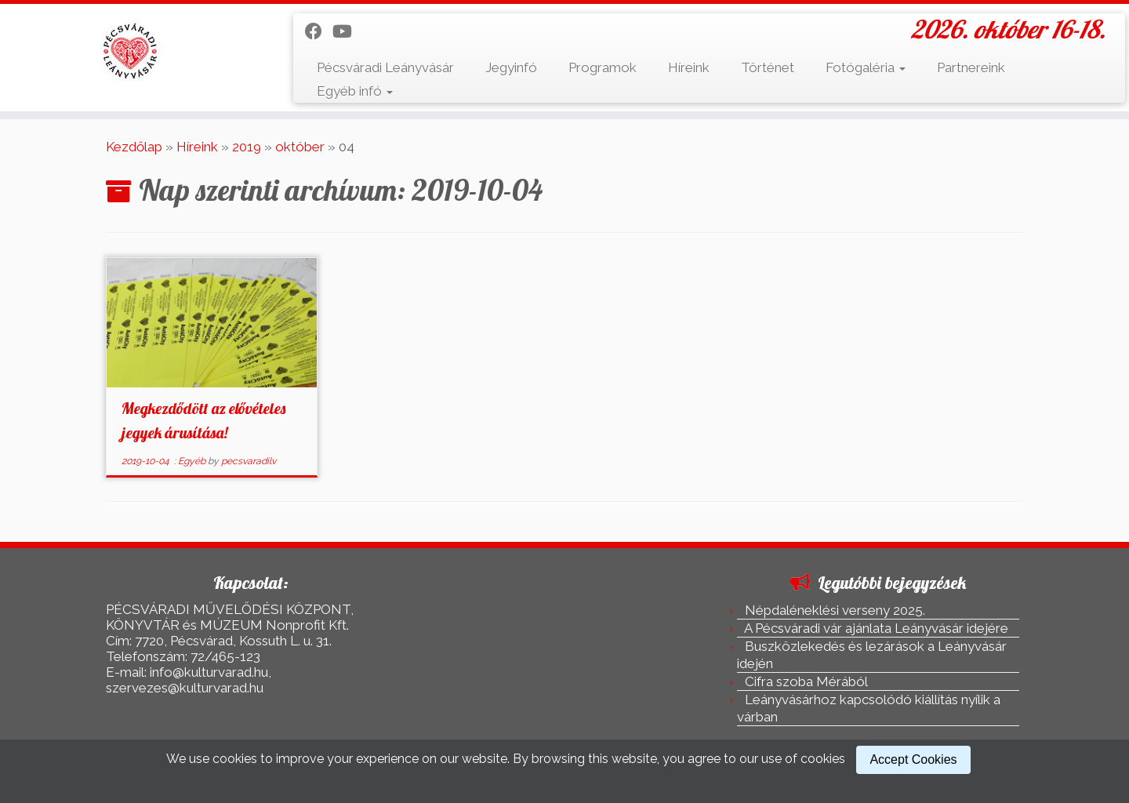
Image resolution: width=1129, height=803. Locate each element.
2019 (246, 146)
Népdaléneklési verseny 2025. (835, 610)
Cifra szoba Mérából (806, 681)
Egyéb (193, 461)
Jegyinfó (511, 67)
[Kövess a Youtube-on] (347, 31)
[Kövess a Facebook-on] (318, 31)
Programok (602, 67)
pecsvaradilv (248, 461)
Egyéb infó (355, 91)
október (300, 146)
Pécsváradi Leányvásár (385, 67)
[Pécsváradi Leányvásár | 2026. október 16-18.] (130, 51)
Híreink (689, 67)
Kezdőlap (134, 146)
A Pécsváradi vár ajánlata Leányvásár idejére (876, 628)
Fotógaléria (866, 67)
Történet (767, 67)
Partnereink (971, 67)
